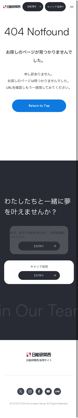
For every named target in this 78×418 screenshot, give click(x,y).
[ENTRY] (39, 275)
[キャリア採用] (55, 6)
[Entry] (32, 6)
